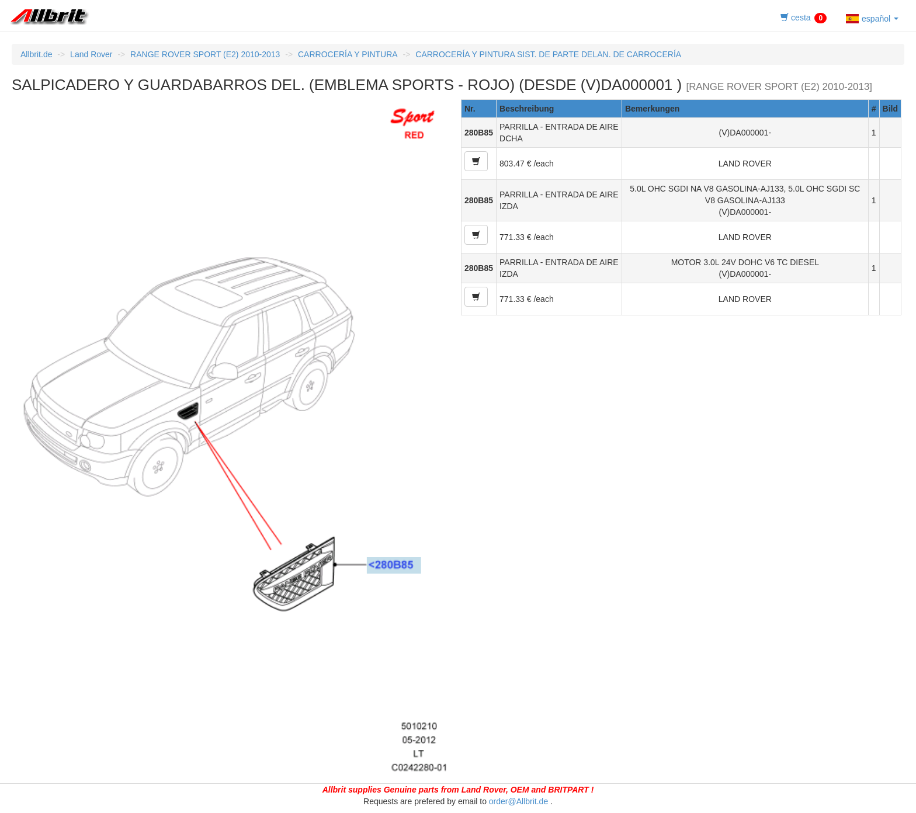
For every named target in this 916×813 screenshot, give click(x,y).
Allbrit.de (36, 54)
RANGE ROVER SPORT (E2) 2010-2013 (205, 54)
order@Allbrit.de (518, 801)
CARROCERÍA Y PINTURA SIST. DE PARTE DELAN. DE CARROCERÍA (548, 54)
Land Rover (91, 54)
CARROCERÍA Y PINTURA (348, 54)
